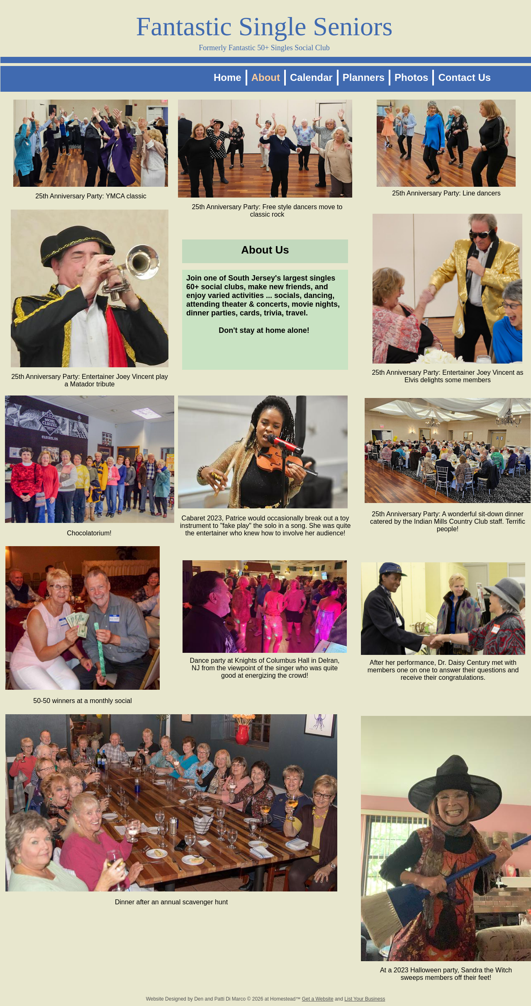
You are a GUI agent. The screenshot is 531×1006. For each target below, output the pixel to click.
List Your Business (364, 999)
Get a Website (318, 999)
